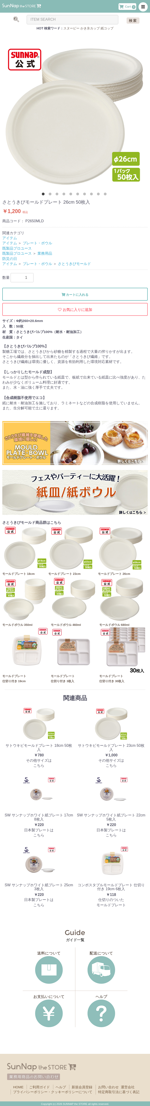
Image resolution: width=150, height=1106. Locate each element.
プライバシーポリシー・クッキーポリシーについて (52, 1092)
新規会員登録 (82, 1087)
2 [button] (51, 195)
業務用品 (44, 253)
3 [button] (58, 195)
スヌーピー (71, 28)
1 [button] (44, 195)
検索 (133, 21)
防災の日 (9, 259)
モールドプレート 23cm (64, 574)
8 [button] (92, 195)
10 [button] (106, 195)
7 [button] (85, 195)
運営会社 (128, 1087)
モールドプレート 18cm (18, 574)
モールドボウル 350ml (17, 625)
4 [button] (64, 195)
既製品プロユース (17, 248)
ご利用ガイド (39, 1087)
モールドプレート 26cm (114, 574)
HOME (18, 1087)
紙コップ (107, 28)
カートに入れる (75, 294)
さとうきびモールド (74, 264)
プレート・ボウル (37, 243)
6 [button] (78, 195)
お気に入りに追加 (75, 310)
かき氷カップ (90, 28)
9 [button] (99, 195)
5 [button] (71, 195)
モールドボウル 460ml (66, 625)
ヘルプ (61, 1087)
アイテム (9, 238)
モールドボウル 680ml (114, 625)
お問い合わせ (108, 1087)
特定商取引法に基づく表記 (118, 1092)
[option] (75, 114)
